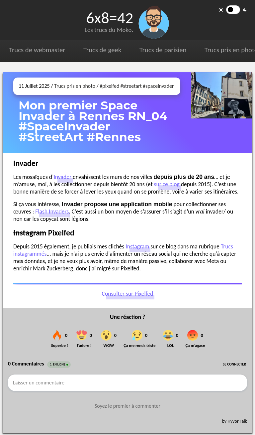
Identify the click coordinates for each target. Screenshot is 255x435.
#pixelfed (109, 86)
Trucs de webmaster (37, 50)
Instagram (137, 246)
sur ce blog (167, 184)
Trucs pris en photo (74, 86)
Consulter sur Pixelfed (127, 293)
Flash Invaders (52, 211)
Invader (62, 177)
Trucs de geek (102, 50)
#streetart (131, 86)
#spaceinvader (158, 86)
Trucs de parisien (163, 50)
